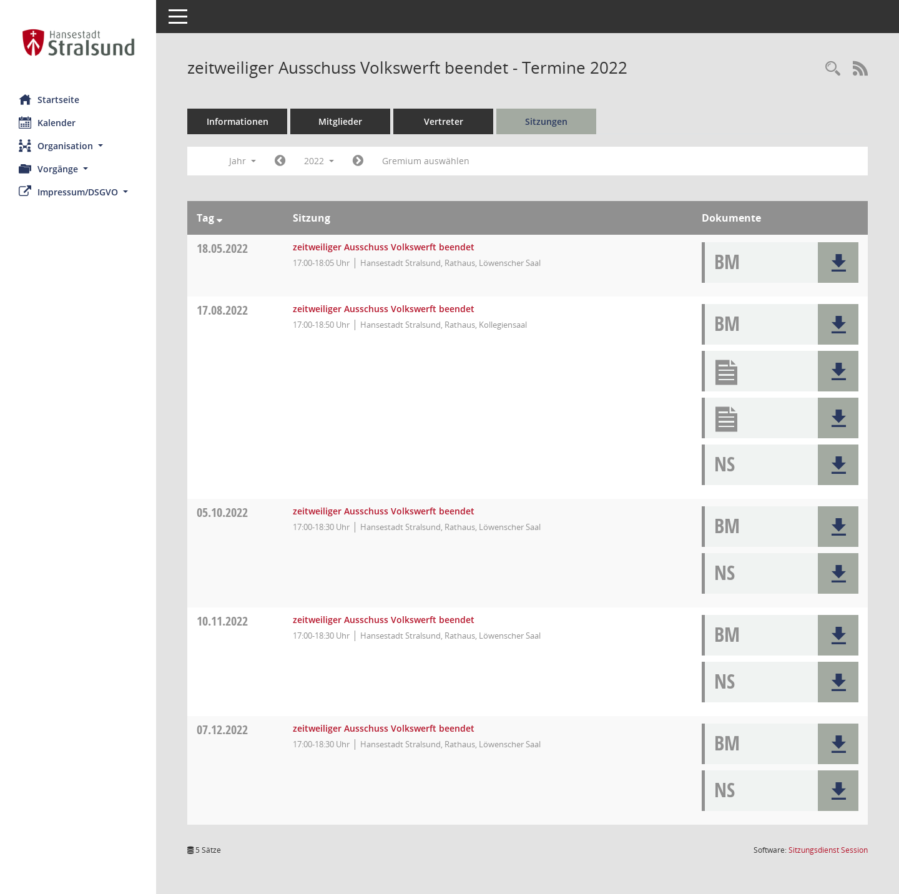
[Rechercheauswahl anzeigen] (833, 69)
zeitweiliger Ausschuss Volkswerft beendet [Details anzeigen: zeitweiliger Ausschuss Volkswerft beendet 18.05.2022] (383, 247)
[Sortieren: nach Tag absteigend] (219, 218)
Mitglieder (340, 121)
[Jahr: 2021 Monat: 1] (280, 161)
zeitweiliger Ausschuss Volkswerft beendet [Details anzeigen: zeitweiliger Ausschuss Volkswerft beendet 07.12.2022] (383, 728)
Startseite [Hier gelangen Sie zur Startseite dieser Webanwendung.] (49, 99)
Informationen (237, 121)
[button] (78, 145)
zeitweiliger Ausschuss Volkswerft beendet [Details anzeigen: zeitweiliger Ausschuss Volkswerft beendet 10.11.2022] (383, 620)
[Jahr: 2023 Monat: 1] (358, 161)
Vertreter (443, 121)
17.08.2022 (222, 310)
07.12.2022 (222, 729)
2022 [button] (319, 161)
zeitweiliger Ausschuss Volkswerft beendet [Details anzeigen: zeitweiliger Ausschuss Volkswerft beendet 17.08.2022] (383, 309)
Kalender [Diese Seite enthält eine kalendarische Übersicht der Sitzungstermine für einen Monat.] (47, 122)
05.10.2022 (222, 512)
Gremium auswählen (425, 161)
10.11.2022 (222, 620)
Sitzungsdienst (828, 850)
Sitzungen (546, 121)
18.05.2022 (222, 248)
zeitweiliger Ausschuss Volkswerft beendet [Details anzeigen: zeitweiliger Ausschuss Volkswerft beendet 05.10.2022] (383, 511)
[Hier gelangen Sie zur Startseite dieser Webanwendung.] (78, 42)
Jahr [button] (242, 161)
